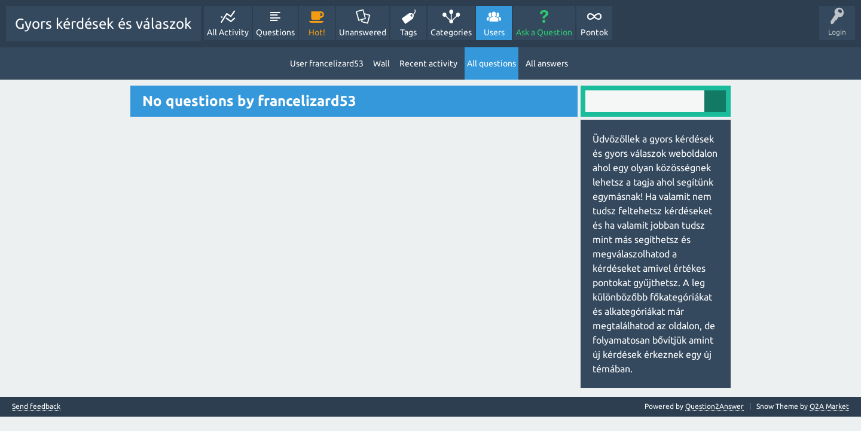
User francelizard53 (327, 63)
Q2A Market (829, 406)
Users (494, 32)
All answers (547, 63)
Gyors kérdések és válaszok (103, 24)
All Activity (228, 32)
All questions (491, 63)
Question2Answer (714, 406)
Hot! (317, 32)
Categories (451, 32)
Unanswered (362, 32)
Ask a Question (544, 32)
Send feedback (36, 406)
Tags (408, 32)
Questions (275, 32)
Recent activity (428, 63)
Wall (381, 63)
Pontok (594, 32)
